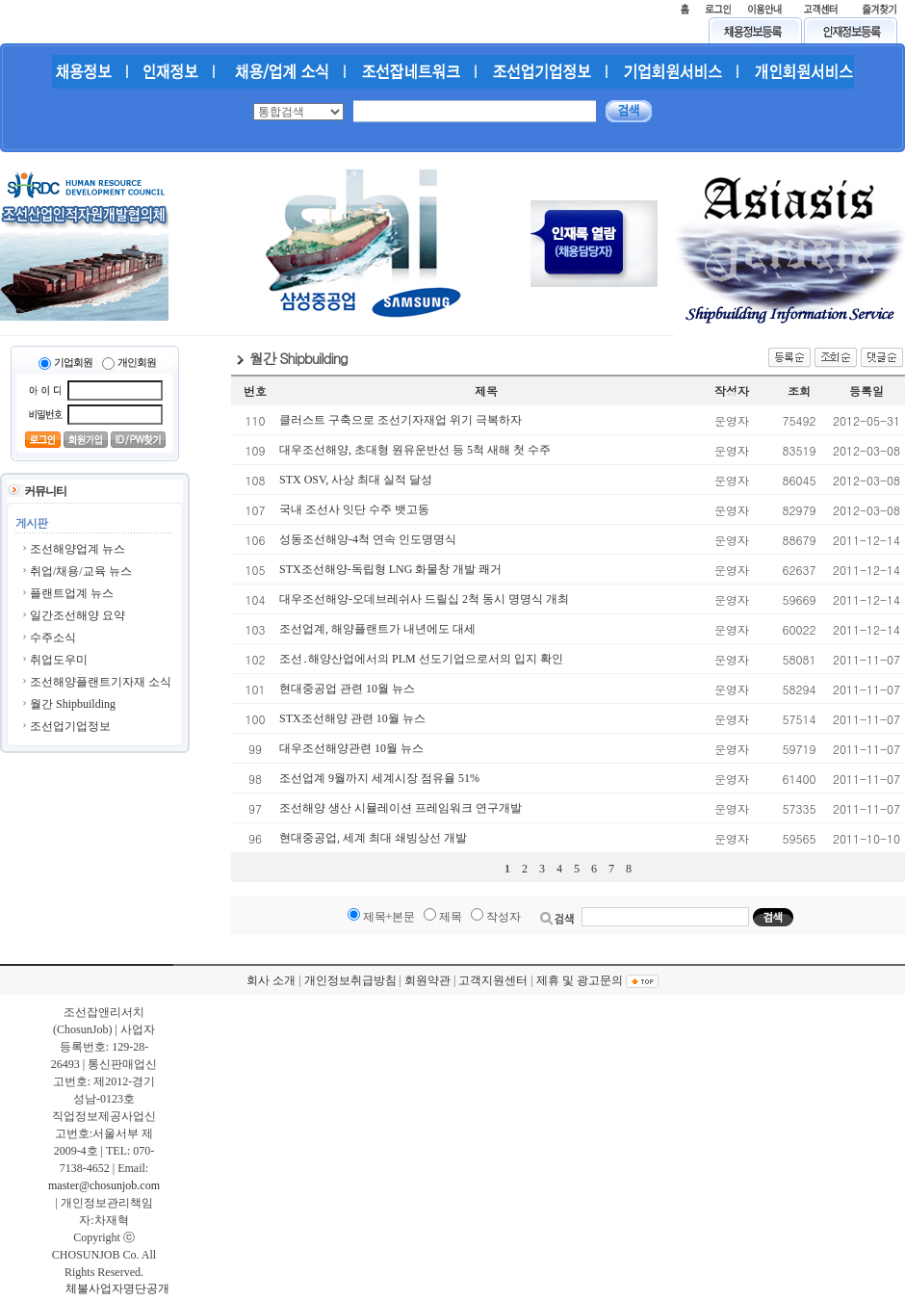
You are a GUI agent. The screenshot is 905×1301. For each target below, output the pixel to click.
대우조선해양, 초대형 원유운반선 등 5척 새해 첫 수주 (415, 449)
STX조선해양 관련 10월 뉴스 (352, 718)
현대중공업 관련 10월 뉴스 (347, 688)
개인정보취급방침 (350, 980)
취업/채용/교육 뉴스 (81, 571)
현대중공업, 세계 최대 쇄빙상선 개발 (373, 838)
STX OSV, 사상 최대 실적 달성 (355, 479)
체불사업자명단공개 (117, 1288)
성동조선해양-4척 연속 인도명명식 (367, 539)
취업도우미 (59, 659)
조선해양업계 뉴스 (77, 549)
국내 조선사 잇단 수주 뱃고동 (354, 509)
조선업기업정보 (70, 726)
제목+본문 (389, 917)
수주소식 (53, 637)
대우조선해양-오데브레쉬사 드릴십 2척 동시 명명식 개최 (424, 599)
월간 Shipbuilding (73, 704)
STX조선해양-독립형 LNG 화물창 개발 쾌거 (390, 569)
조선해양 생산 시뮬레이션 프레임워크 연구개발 (400, 808)
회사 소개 (271, 980)
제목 (450, 917)
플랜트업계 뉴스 (72, 593)
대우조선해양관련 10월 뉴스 (351, 748)
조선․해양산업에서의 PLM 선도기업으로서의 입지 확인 (421, 658)
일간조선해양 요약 (77, 615)
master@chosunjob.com (104, 1185)
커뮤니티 (45, 491)
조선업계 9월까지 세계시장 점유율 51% (379, 778)
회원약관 (427, 980)
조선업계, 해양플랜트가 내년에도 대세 (377, 629)
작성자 (503, 917)
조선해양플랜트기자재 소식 (100, 682)
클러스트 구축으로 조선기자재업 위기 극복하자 (400, 420)
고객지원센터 (493, 980)
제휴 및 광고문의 (579, 980)
